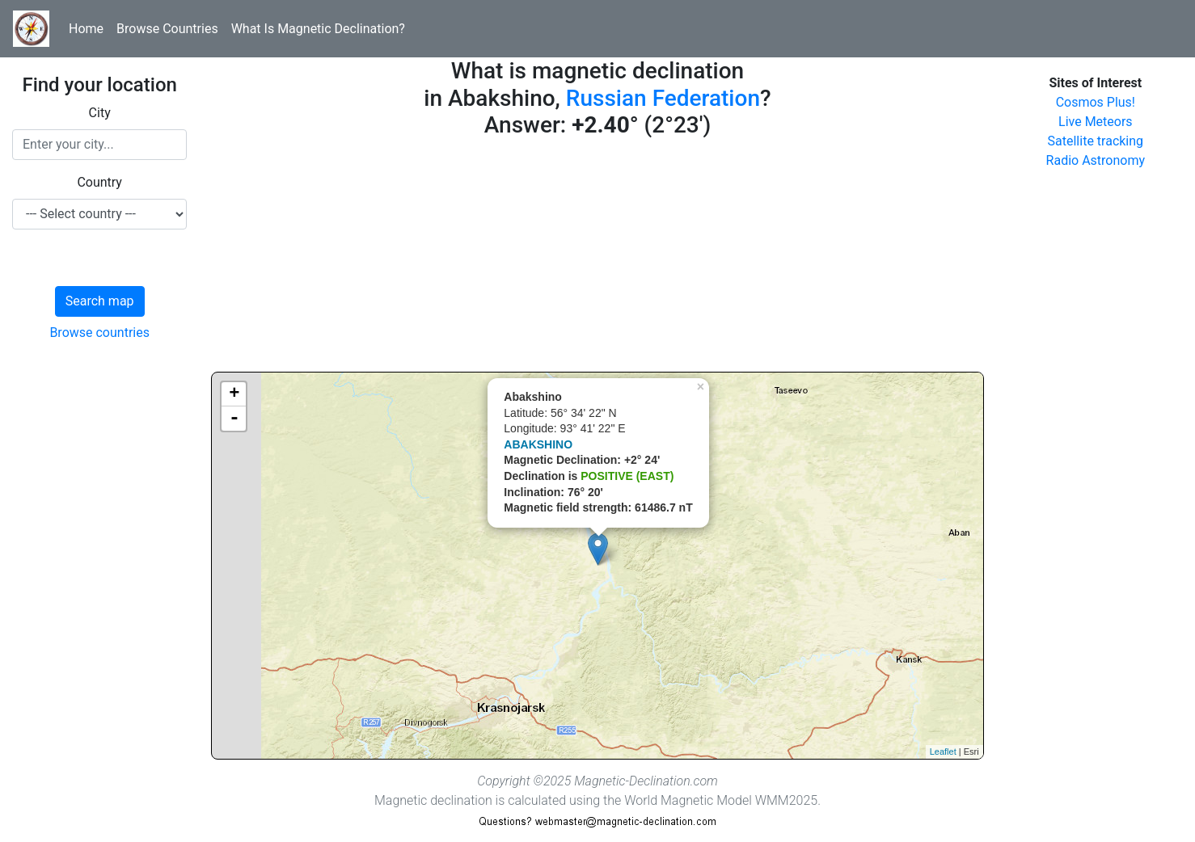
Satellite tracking (1096, 141)
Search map (99, 301)
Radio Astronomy (1095, 160)
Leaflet (943, 751)
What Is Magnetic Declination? (318, 28)
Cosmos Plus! (1095, 102)
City (100, 112)
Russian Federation (663, 98)
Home (86, 28)
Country (99, 182)
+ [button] (234, 394)
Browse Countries (167, 28)
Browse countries (99, 332)
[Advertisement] (597, 258)
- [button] (234, 418)
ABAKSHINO (538, 444)
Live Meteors (1095, 121)
